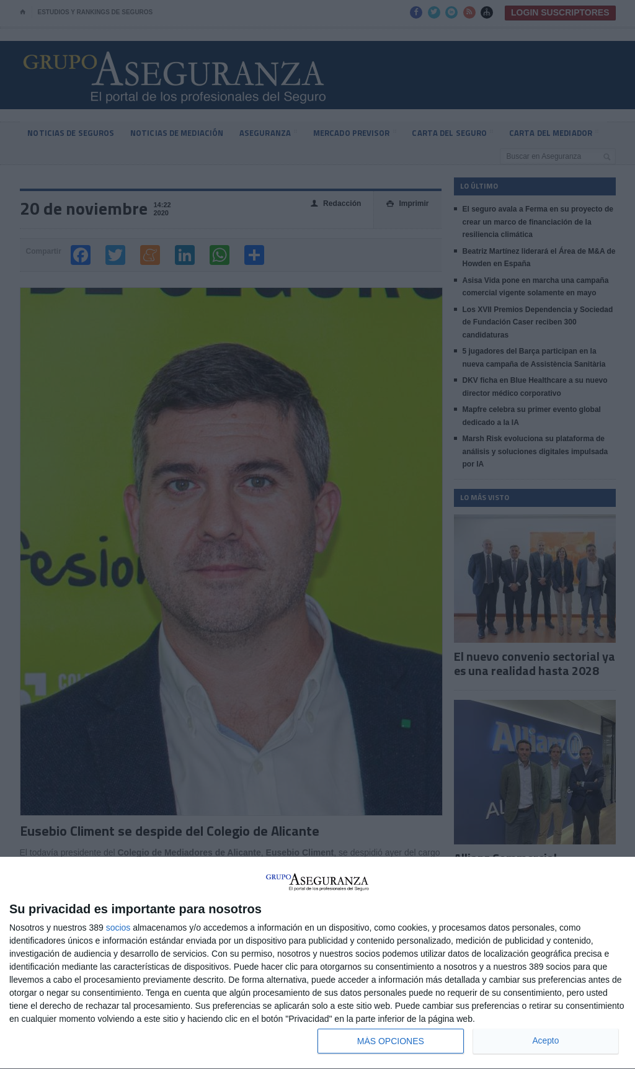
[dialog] (317, 963)
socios (118, 927)
